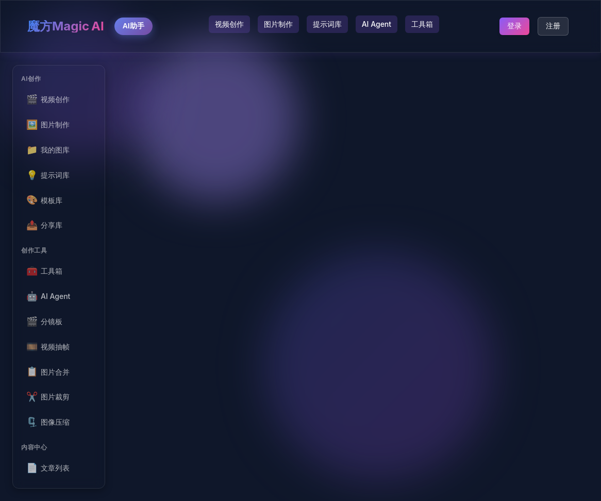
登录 (514, 26)
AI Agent (376, 24)
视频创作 (229, 24)
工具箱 (422, 24)
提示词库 (327, 24)
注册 (553, 26)
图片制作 (278, 24)
